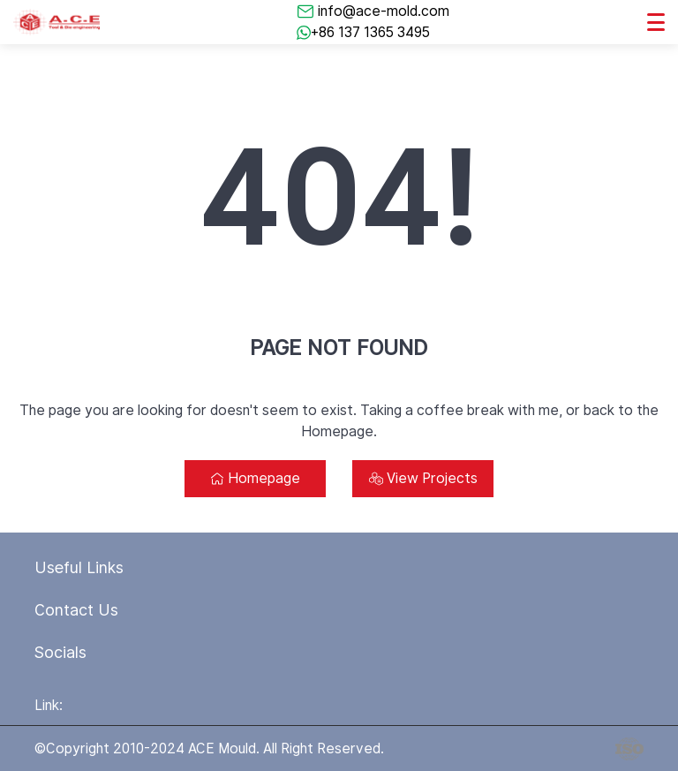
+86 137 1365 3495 (370, 32)
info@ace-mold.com (383, 11)
